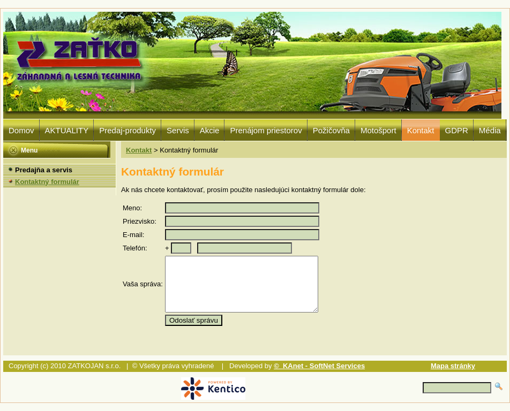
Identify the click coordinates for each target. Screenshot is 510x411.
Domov (21, 130)
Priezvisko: (139, 221)
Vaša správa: (143, 284)
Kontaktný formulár (47, 182)
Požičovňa (331, 130)
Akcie (210, 130)
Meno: (132, 208)
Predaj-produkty (127, 130)
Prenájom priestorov (266, 130)
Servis (178, 130)
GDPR (456, 130)
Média (490, 130)
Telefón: (135, 248)
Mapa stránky (453, 366)
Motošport (378, 130)
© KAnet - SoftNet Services (319, 366)
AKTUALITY (67, 130)
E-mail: (133, 235)
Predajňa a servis (43, 170)
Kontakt (420, 130)
